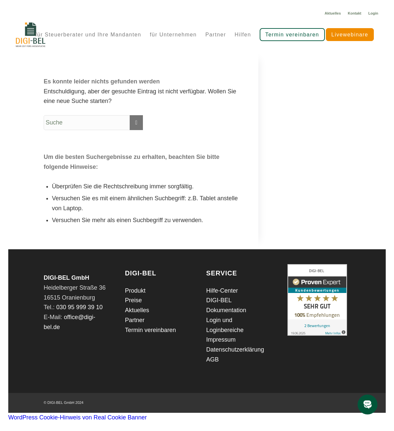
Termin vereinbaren (150, 330)
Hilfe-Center (222, 290)
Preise (133, 300)
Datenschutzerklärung (235, 349)
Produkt (135, 290)
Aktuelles (333, 13)
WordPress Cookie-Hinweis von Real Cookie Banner (77, 417)
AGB (212, 359)
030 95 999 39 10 (79, 307)
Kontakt (354, 13)
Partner (135, 320)
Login (373, 13)
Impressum (221, 339)
